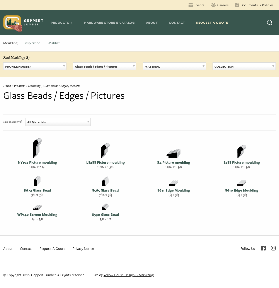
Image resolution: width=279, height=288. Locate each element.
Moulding (10, 43)
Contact (177, 22)
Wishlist (54, 43)
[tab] (62, 22)
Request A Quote (212, 22)
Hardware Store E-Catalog (109, 22)
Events (199, 5)
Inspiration (32, 43)
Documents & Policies (257, 5)
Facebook (263, 248)
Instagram (273, 248)
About (152, 22)
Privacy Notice (83, 248)
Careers (223, 5)
